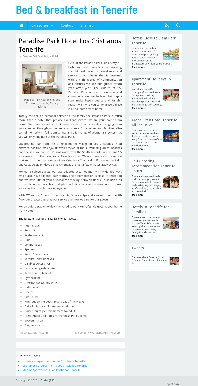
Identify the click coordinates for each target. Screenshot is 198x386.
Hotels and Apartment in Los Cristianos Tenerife (53, 361)
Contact (67, 25)
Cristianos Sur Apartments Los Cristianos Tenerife (54, 365)
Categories (39, 25)
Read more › (138, 67)
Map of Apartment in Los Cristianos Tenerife (51, 370)
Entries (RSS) (47, 380)
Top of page (172, 384)
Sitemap (87, 25)
